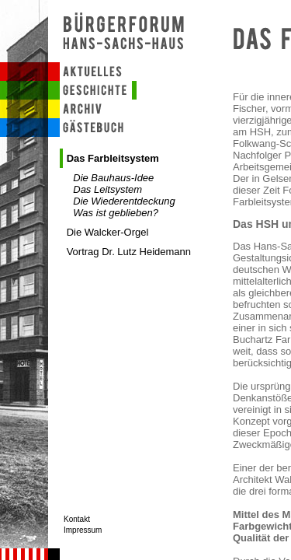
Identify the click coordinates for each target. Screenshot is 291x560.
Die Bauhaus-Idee (113, 178)
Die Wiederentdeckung (124, 201)
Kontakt (77, 519)
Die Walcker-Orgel (108, 232)
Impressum (83, 530)
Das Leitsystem (107, 189)
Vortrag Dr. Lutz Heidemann (129, 251)
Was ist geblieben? (115, 213)
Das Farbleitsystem (113, 158)
